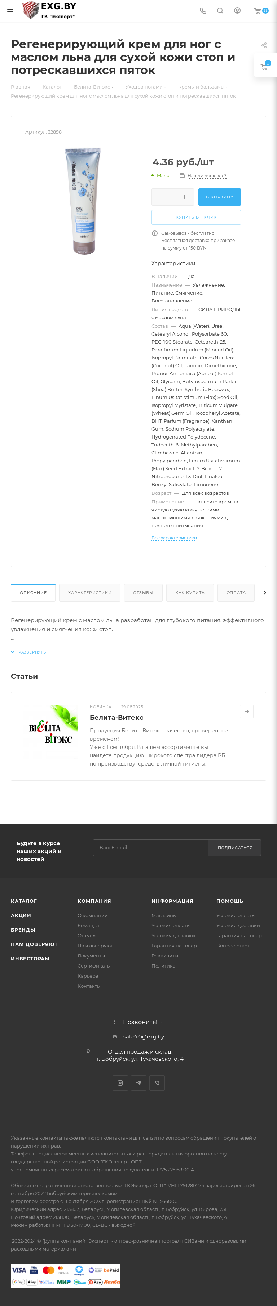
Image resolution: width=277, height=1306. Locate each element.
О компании (93, 915)
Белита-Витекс (117, 718)
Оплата (236, 592)
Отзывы (143, 592)
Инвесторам (30, 958)
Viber (157, 1083)
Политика (163, 966)
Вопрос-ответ (233, 945)
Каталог (24, 901)
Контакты (89, 986)
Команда (88, 925)
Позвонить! (140, 1022)
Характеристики (89, 592)
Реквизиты (164, 956)
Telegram (138, 1083)
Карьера (88, 976)
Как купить (190, 592)
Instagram (120, 1083)
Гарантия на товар (174, 945)
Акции (21, 915)
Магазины (164, 915)
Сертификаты (94, 966)
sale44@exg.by (143, 1036)
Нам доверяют (34, 944)
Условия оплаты (170, 925)
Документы (91, 956)
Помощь (229, 901)
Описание (33, 592)
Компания (94, 901)
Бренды (23, 930)
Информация (172, 901)
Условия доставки (173, 935)
